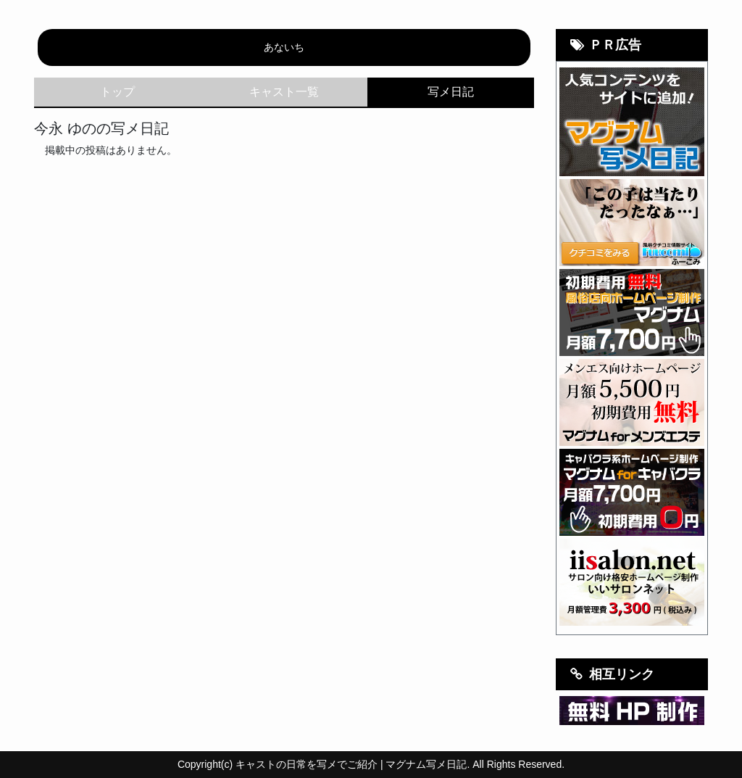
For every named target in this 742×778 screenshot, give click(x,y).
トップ (117, 92)
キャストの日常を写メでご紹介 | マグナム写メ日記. (352, 764)
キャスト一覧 (284, 92)
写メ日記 (451, 92)
